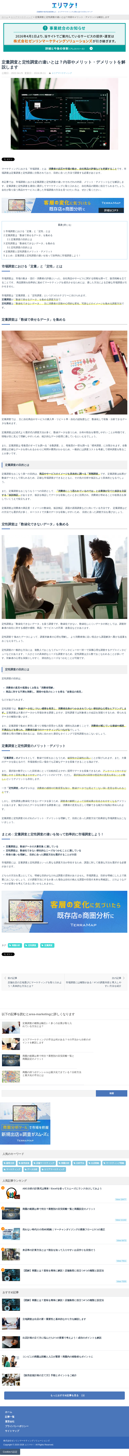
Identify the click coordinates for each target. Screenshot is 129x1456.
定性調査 (32, 945)
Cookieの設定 (10, 1451)
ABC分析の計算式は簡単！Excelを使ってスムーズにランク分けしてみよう (64, 1194)
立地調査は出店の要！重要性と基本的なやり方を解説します (44, 1324)
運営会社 (9, 1421)
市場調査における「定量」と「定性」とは (27, 231)
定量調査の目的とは (19, 239)
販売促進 (25, 1163)
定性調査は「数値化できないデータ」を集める (29, 243)
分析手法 (80, 1163)
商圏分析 (16, 945)
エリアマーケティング (62, 73)
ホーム (8, 1412)
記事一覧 (9, 1416)
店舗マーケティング (45, 1163)
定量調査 (48, 945)
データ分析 (32, 1169)
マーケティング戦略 (115, 1163)
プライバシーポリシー (17, 1426)
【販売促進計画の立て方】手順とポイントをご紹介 (39, 1380)
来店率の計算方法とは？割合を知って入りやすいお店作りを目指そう (64, 1255)
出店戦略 (95, 1163)
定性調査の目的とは (19, 247)
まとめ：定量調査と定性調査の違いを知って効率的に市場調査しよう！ (42, 255)
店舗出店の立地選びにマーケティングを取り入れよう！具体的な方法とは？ (35, 981)
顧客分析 (10, 1163)
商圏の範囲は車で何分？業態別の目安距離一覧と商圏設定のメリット (64, 1214)
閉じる (67, 225)
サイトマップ (12, 1431)
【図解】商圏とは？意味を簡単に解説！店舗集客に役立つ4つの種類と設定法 (64, 1276)
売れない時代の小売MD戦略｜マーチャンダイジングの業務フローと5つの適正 (64, 1235)
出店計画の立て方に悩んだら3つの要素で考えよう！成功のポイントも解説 (51, 1342)
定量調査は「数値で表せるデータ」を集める (28, 235)
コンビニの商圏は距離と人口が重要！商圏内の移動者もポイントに (47, 1361)
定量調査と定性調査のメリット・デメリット (28, 251)
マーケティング (13, 1169)
